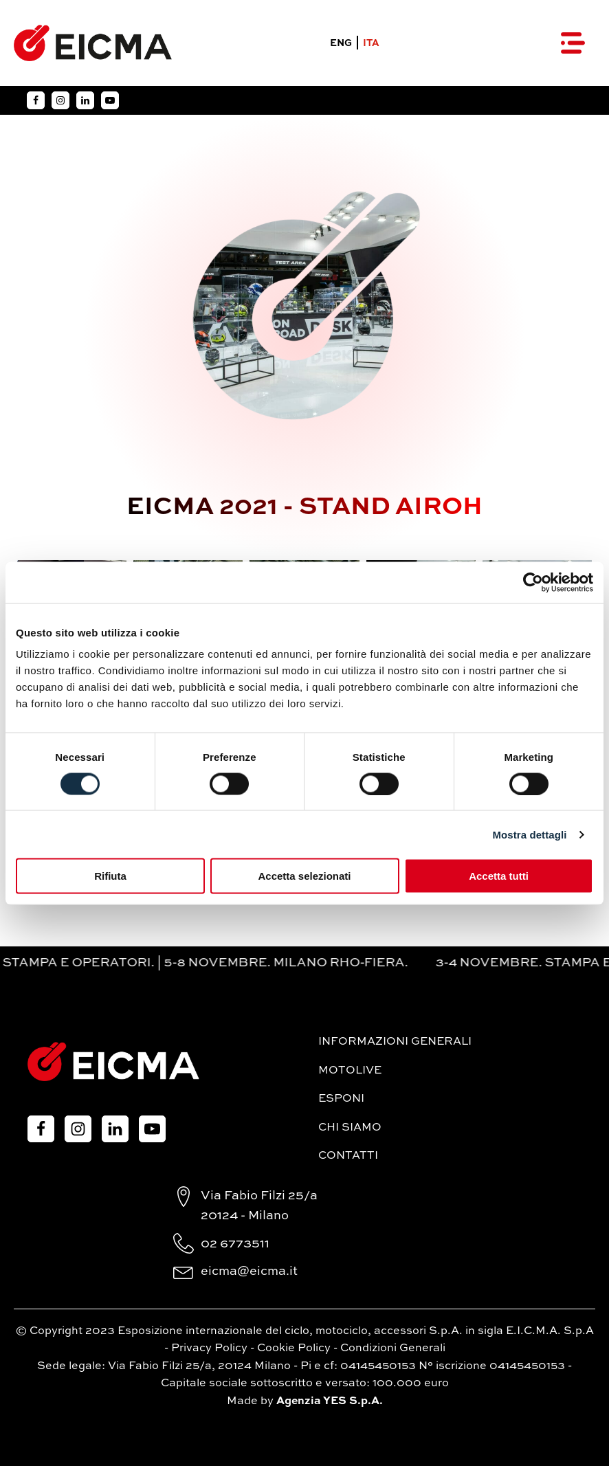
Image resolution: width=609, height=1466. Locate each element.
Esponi (341, 1098)
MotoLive (349, 1070)
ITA (371, 43)
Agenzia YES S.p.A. (329, 1401)
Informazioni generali (395, 1041)
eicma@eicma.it (249, 1271)
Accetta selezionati (304, 876)
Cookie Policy (294, 1348)
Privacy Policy (209, 1348)
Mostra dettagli (529, 834)
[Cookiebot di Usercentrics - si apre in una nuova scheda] (533, 582)
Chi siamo (349, 1127)
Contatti (348, 1156)
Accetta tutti (499, 876)
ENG (341, 43)
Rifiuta (110, 876)
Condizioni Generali (392, 1348)
